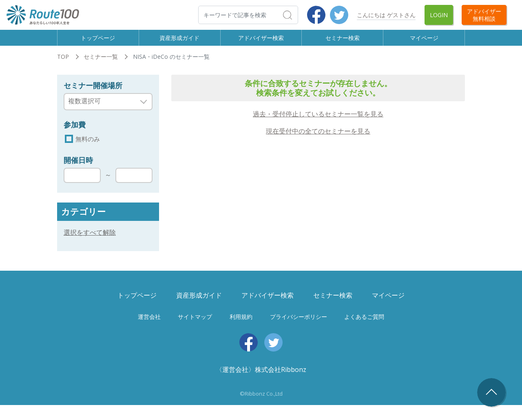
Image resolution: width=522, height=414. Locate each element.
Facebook (316, 15)
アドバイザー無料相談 (484, 14)
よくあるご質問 (364, 325)
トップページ (97, 41)
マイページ (424, 41)
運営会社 (149, 325)
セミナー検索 (342, 41)
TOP (63, 64)
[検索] (248, 15)
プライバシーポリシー (298, 325)
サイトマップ (195, 325)
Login (439, 15)
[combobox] (108, 109)
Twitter (339, 15)
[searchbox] (102, 108)
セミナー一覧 (101, 64)
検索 (297, 14)
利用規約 (241, 325)
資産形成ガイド (179, 41)
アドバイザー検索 (261, 41)
